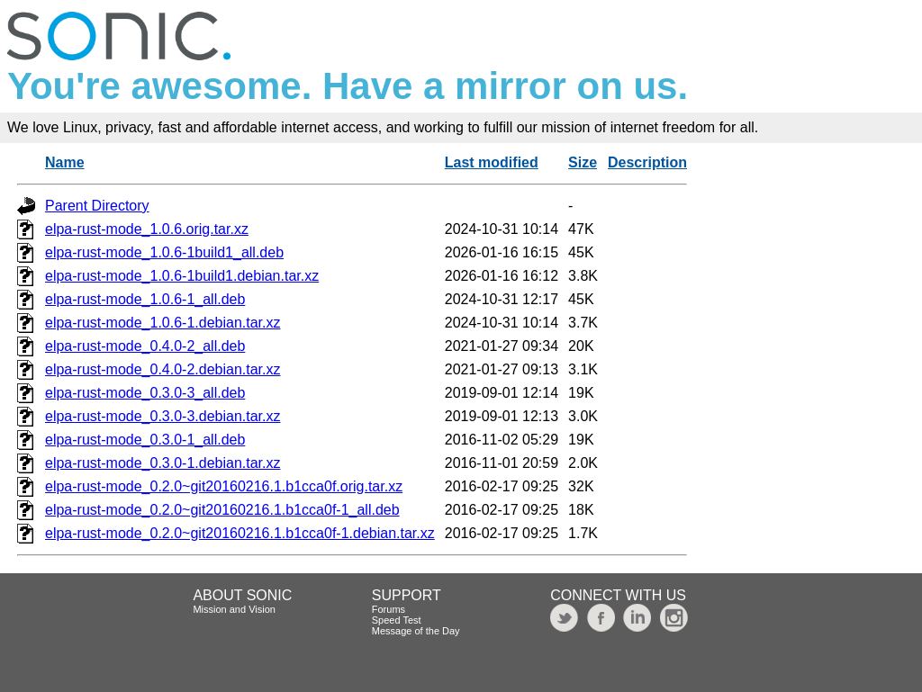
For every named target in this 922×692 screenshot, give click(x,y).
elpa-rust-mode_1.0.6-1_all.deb (145, 299)
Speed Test (396, 620)
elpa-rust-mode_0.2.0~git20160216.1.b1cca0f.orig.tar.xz (223, 486)
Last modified (491, 162)
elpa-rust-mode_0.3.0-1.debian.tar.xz (162, 463)
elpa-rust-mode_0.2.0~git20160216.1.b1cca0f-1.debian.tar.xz (240, 533)
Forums (388, 609)
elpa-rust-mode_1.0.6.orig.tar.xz (147, 229)
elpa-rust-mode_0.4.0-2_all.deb (145, 346)
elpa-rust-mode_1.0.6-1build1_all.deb (164, 252)
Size (582, 162)
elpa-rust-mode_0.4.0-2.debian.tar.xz (162, 369)
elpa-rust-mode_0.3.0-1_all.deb (145, 439)
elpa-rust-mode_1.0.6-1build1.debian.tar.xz (182, 275)
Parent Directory (97, 205)
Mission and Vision (234, 609)
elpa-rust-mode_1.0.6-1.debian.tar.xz (162, 322)
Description (647, 162)
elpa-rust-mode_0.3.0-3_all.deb (145, 392)
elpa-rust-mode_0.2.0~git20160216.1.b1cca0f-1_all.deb (222, 509)
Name (65, 162)
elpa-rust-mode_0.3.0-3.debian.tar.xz (162, 416)
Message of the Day (416, 630)
